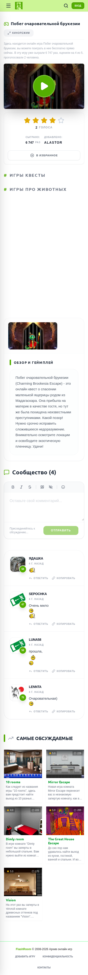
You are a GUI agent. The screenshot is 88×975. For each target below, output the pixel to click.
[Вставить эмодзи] (63, 487)
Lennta (35, 687)
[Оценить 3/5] (44, 120)
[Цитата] (42, 487)
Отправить (61, 530)
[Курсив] (21, 487)
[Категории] (8, 5)
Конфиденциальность (57, 956)
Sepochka (38, 594)
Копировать (63, 578)
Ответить (38, 578)
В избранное (44, 155)
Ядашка (36, 558)
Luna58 (35, 639)
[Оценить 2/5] (35, 120)
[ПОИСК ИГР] (66, 5)
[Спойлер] (50, 487)
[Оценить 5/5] (61, 120)
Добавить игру (25, 956)
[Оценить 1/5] (27, 120)
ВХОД (78, 5)
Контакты (43, 967)
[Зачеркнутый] (30, 487)
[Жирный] (13, 487)
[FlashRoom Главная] (18, 5)
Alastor (53, 142)
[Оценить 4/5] (52, 120)
